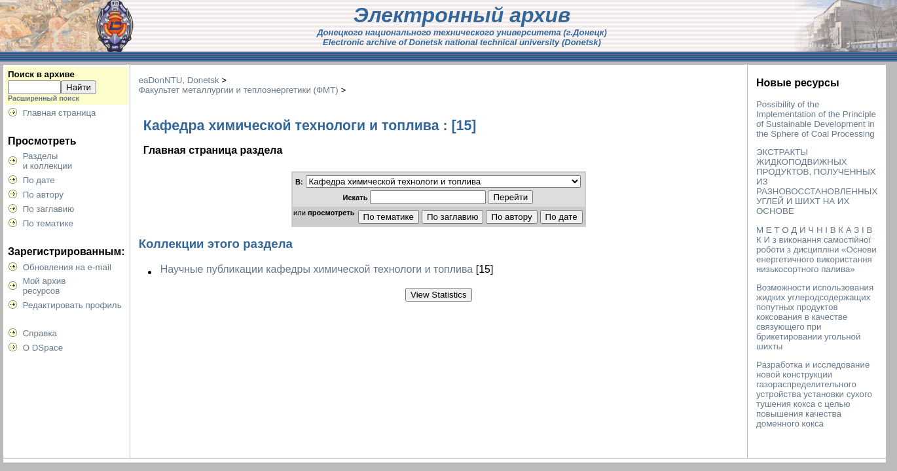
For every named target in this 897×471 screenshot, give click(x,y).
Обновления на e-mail (67, 267)
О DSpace (43, 348)
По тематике (48, 223)
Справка (40, 333)
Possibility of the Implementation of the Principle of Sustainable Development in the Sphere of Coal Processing (816, 119)
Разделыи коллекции (48, 161)
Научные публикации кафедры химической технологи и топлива (316, 269)
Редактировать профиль (72, 305)
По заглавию (49, 209)
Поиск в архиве (41, 74)
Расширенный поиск (43, 98)
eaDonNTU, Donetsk (179, 80)
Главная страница (59, 113)
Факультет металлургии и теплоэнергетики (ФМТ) (239, 90)
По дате (39, 180)
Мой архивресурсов (44, 286)
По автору (43, 195)
